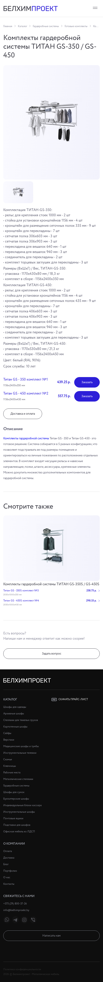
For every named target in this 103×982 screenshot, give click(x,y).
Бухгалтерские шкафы (16, 799)
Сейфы (7, 733)
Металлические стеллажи (18, 779)
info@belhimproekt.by (16, 910)
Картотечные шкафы (15, 727)
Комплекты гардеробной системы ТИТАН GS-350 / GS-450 (96, 26)
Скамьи (7, 759)
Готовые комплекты (76, 26)
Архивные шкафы (13, 713)
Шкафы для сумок (13, 792)
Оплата (7, 851)
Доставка (8, 858)
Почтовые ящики (13, 818)
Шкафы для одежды (14, 707)
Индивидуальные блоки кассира (22, 805)
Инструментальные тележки (19, 753)
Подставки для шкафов (16, 825)
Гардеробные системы (46, 26)
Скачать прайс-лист (70, 699)
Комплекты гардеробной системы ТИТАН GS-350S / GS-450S (51, 584)
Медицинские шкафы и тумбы (21, 746)
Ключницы (9, 766)
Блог (6, 864)
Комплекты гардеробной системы (26, 438)
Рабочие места (12, 772)
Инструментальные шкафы (19, 812)
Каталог (22, 26)
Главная (7, 26)
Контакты (8, 884)
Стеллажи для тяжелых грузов (20, 720)
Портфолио (10, 871)
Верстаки (8, 740)
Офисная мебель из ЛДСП (19, 831)
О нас (6, 877)
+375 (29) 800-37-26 (15, 904)
